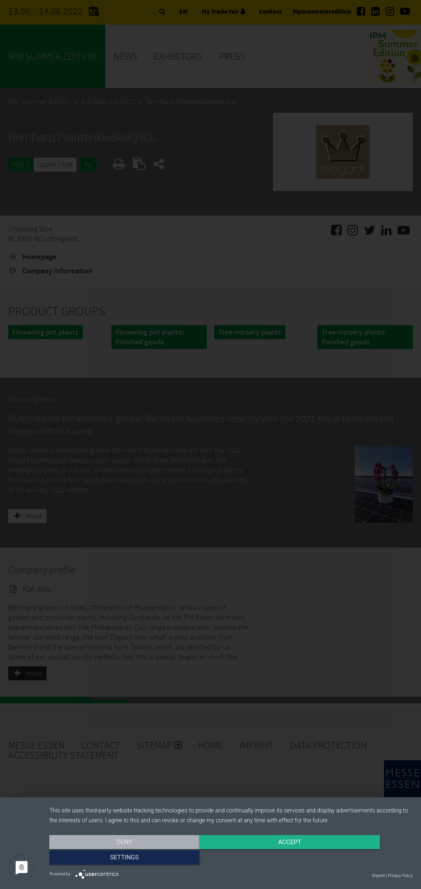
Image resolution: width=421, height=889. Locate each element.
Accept (231, 859)
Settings (358, 859)
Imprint (378, 875)
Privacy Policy (400, 875)
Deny (104, 859)
